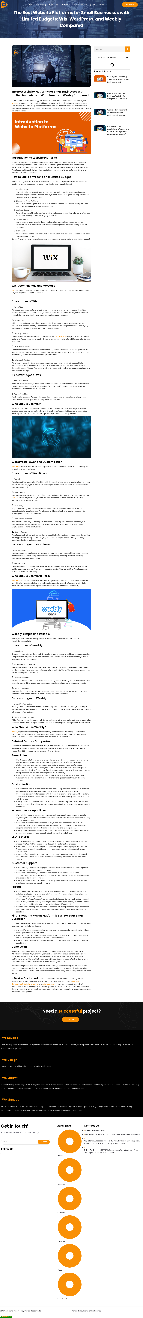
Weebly (15, 731)
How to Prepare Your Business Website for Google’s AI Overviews (117, 96)
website (15, 103)
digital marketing (31, 984)
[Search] (127, 49)
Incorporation (92, 5)
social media (61, 336)
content (15, 498)
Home (31, 5)
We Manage (78, 5)
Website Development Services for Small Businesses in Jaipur (117, 112)
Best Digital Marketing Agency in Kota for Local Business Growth (118, 79)
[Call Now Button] (6, 1317)
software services (49, 984)
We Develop (41, 5)
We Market (65, 5)
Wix (13, 290)
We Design (53, 5)
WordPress (16, 466)
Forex (102, 5)
